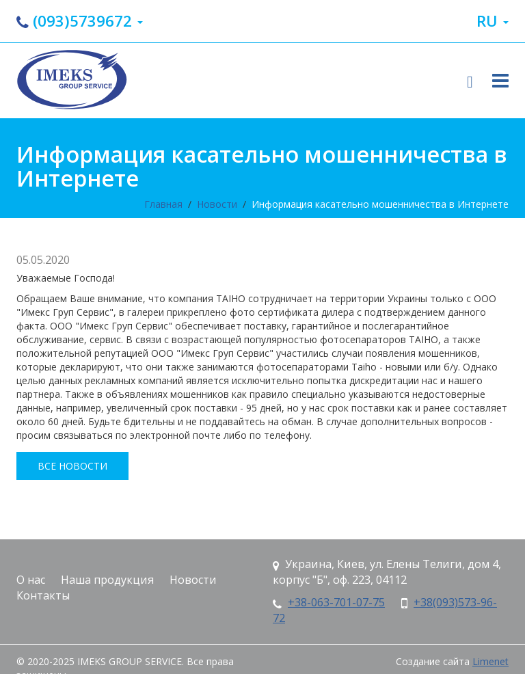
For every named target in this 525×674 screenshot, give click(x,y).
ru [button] (492, 20)
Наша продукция (107, 579)
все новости (72, 465)
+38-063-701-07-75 (336, 602)
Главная (163, 204)
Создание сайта (433, 661)
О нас (30, 579)
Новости (217, 204)
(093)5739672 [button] (79, 20)
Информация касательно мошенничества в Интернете (380, 204)
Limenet (490, 661)
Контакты (43, 595)
